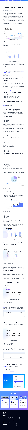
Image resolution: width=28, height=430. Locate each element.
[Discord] (3, 416)
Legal (19, 418)
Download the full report (5, 366)
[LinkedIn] (4, 415)
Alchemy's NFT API (11, 266)
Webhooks (9, 416)
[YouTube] (5, 415)
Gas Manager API (9, 422)
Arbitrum (4, 324)
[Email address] (18, 379)
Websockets (9, 417)
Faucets (12, 416)
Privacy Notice (15, 386)
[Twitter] (3, 415)
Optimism (4, 307)
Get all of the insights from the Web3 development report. (9, 90)
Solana (4, 348)
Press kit (20, 416)
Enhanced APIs (5, 273)
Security (20, 417)
